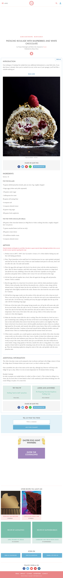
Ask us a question (31, 555)
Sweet (45, 47)
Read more (31, 74)
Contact (45, 573)
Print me (58, 59)
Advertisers (37, 573)
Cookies (29, 573)
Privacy (22, 573)
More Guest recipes (26, 37)
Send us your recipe (11, 555)
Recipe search (38, 37)
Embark (26, 575)
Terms (17, 573)
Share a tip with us (52, 555)
